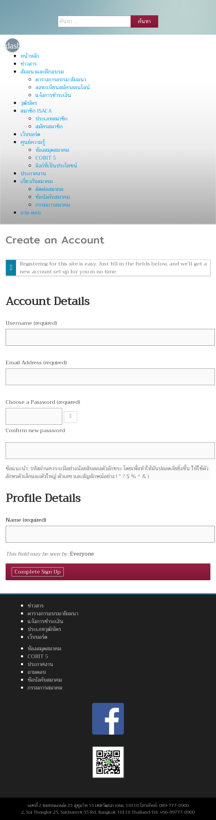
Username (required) (31, 323)
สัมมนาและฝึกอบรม (42, 71)
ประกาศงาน (33, 173)
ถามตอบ (37, 671)
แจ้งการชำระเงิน (53, 95)
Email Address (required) (36, 363)
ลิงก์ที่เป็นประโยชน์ (56, 165)
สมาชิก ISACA (36, 110)
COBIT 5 (45, 157)
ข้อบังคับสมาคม (52, 196)
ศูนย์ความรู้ (33, 142)
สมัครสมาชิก (49, 126)
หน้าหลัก (30, 55)
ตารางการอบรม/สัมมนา (60, 79)
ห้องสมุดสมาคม (52, 149)
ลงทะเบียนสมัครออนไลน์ (62, 87)
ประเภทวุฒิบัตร (44, 629)
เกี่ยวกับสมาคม (37, 181)
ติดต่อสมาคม (49, 189)
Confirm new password (35, 430)
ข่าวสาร (29, 63)
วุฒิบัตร (29, 102)
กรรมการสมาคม (52, 204)
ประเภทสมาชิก (51, 118)
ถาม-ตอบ (31, 212)
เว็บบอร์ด (30, 134)
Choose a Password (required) (43, 402)
